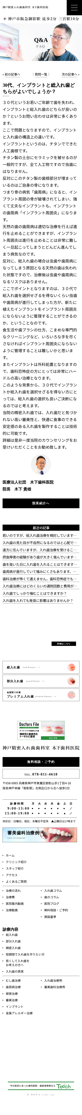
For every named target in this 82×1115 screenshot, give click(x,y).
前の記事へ (12, 74)
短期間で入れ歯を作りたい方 (25, 954)
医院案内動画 (15, 903)
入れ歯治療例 (53, 980)
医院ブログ (51, 903)
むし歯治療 (13, 980)
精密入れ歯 (13, 948)
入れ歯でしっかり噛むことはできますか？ (35, 593)
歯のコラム (51, 897)
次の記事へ (69, 74)
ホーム (10, 855)
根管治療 (12, 993)
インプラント (15, 1006)
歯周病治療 (13, 987)
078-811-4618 (41, 774)
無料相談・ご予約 (41, 762)
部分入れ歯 (13, 941)
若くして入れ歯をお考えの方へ (17, 963)
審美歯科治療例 (54, 987)
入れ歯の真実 (15, 971)
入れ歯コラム (53, 890)
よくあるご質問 (16, 881)
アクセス (12, 875)
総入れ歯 (12, 935)
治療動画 (12, 910)
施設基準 (50, 917)
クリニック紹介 (16, 862)
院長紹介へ (41, 503)
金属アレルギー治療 (19, 1013)
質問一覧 (41, 74)
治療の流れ (13, 890)
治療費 (10, 897)
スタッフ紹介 (15, 868)
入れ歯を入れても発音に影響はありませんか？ (38, 600)
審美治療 (12, 1000)
